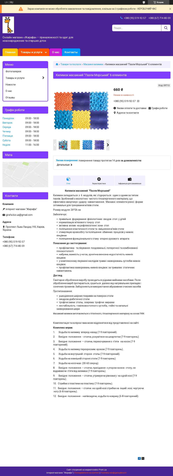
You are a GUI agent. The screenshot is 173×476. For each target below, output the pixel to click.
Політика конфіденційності (114, 473)
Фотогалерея (13, 71)
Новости (11, 84)
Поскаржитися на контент (86, 473)
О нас (55, 52)
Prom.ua (103, 470)
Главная (10, 52)
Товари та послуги (70, 64)
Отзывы (10, 97)
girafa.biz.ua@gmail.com (19, 215)
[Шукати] (165, 28)
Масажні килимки (93, 64)
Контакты (71, 52)
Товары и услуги (31, 52)
